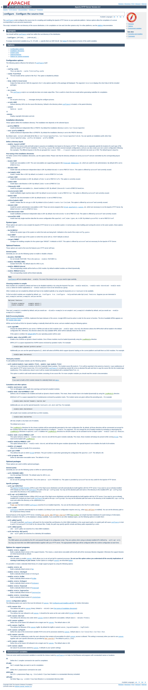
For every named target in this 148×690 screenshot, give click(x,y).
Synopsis (131, 24)
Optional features (15, 54)
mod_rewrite (60, 515)
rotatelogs (36, 597)
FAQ (133, 4)
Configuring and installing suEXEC (63, 603)
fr (117, 17)
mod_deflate (89, 510)
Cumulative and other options (16, 384)
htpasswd (66, 163)
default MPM (32, 334)
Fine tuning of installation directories (65, 608)
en (114, 17)
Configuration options (17, 49)
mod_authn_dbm (47, 515)
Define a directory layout (14, 141)
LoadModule (86, 339)
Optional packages (13, 461)
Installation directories (17, 51)
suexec (80, 207)
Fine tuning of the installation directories (20, 154)
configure (10, 20)
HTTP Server (13, 9)
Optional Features (13, 245)
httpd (66, 207)
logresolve (36, 592)
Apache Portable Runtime (21, 488)
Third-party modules (13, 359)
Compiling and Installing (135, 34)
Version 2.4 (32, 9)
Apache (5, 9)
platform (100, 25)
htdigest (35, 583)
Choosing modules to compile (16, 283)
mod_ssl (15, 505)
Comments (131, 36)
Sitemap (144, 4)
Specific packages (12, 483)
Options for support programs (19, 56)
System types (14, 52)
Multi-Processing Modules (15, 316)
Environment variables (135, 28)
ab (33, 569)
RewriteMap (74, 515)
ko (120, 17)
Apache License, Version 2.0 (23, 686)
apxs (57, 380)
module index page (15, 320)
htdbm (34, 578)
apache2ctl (73, 207)
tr (124, 17)
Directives (127, 4)
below (65, 41)
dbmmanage (75, 163)
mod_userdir (49, 638)
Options (130, 26)
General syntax (11, 251)
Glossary (137, 4)
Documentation (22, 9)
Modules (120, 4)
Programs (40, 9)
